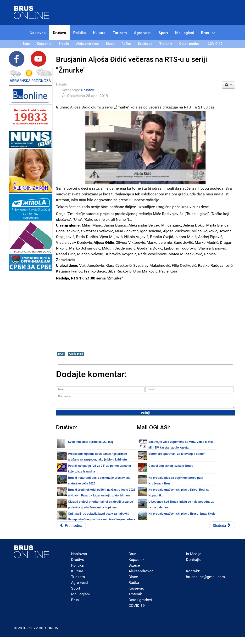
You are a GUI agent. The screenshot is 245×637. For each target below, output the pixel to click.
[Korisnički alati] (228, 85)
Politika (77, 565)
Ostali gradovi (140, 599)
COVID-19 (136, 605)
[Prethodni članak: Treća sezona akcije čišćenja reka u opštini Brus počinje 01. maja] (71, 525)
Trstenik (135, 594)
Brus (61, 353)
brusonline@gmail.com (205, 576)
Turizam (78, 576)
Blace (133, 576)
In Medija (193, 554)
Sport (75, 588)
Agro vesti (79, 582)
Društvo (87, 90)
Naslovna (79, 554)
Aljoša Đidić (76, 353)
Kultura (77, 571)
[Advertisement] (30, 344)
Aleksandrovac (140, 571)
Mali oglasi (80, 594)
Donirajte (193, 559)
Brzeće (134, 565)
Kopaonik (136, 559)
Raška (133, 582)
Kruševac (136, 588)
